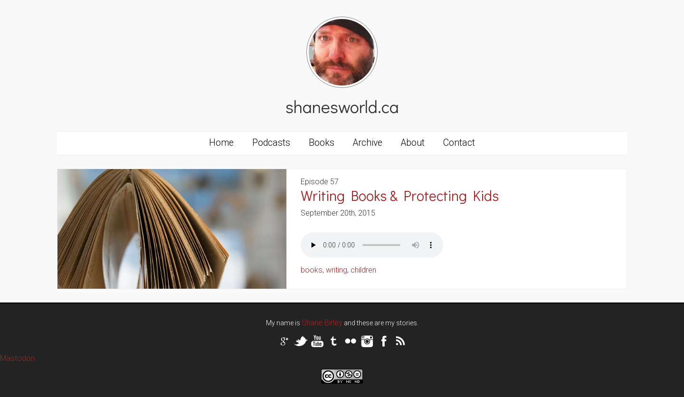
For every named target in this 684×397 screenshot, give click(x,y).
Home (221, 142)
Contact (459, 142)
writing (336, 269)
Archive (367, 142)
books (312, 269)
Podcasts (271, 142)
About (413, 142)
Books (321, 142)
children (363, 269)
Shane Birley (322, 322)
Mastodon (17, 358)
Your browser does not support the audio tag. (372, 245)
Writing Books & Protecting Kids (400, 195)
